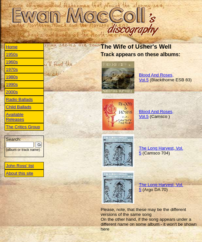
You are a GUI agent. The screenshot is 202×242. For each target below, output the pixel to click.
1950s (12, 54)
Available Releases (15, 117)
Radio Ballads (19, 99)
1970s (12, 69)
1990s (12, 84)
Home (12, 46)
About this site (19, 173)
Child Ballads (18, 107)
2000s (12, 91)
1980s (12, 76)
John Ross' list (20, 165)
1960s (12, 61)
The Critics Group (23, 126)
